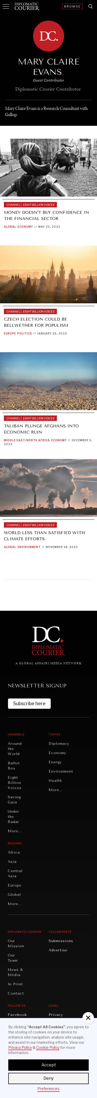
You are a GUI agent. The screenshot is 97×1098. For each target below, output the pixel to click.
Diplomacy (59, 743)
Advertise (58, 950)
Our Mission (16, 943)
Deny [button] (48, 1078)
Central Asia (15, 873)
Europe (10, 333)
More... (14, 831)
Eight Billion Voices (14, 782)
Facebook (17, 1015)
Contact (16, 993)
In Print (15, 984)
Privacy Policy (20, 1047)
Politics (24, 333)
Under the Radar (13, 816)
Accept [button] (48, 1064)
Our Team (13, 958)
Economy (25, 226)
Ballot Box (14, 766)
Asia (12, 862)
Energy (55, 762)
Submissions (61, 941)
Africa (14, 852)
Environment (29, 546)
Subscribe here (29, 703)
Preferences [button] (48, 1088)
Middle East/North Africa (27, 440)
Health (55, 780)
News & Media (15, 972)
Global (10, 226)
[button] (88, 1017)
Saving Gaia (14, 799)
